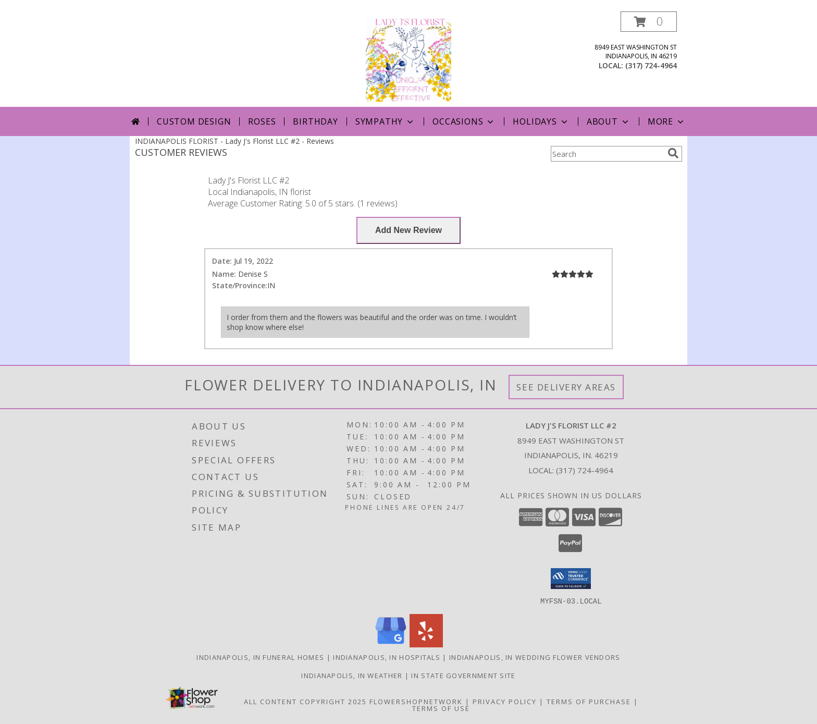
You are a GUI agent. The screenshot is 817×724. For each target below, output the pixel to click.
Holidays (541, 121)
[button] (649, 21)
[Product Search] (607, 153)
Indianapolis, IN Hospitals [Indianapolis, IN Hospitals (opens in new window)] (386, 656)
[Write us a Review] (408, 230)
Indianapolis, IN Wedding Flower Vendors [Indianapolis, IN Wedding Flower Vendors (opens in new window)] (535, 656)
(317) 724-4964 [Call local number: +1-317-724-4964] (651, 65)
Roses (262, 121)
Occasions (464, 121)
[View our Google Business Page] (390, 644)
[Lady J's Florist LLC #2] (408, 59)
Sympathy (385, 121)
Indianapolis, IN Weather (351, 675)
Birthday (315, 121)
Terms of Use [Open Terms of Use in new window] (441, 708)
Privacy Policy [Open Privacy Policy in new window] (505, 701)
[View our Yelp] (426, 644)
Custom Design (194, 121)
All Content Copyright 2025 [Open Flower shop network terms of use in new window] (305, 701)
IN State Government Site (463, 675)
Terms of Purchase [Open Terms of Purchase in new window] (589, 701)
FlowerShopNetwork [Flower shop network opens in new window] (416, 701)
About (608, 121)
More (667, 121)
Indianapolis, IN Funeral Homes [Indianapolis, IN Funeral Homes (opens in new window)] (260, 656)
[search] (673, 153)
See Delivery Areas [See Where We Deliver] (566, 387)
